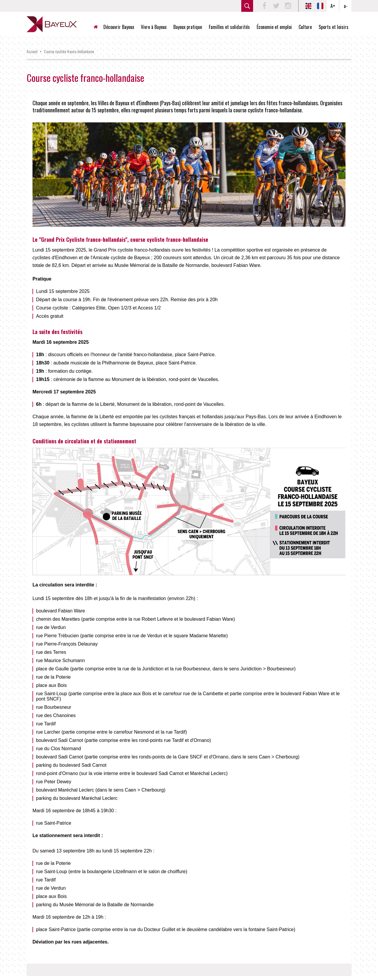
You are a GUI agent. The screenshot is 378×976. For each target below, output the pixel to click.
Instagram (288, 6)
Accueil (98, 26)
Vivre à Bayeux (154, 26)
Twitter (276, 6)
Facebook (264, 6)
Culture (305, 26)
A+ (332, 5)
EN (308, 6)
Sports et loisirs (333, 26)
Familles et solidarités (229, 26)
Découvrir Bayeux (118, 26)
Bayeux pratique (187, 26)
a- (346, 5)
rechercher (247, 6)
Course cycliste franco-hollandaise (69, 51)
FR (320, 6)
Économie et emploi (274, 26)
